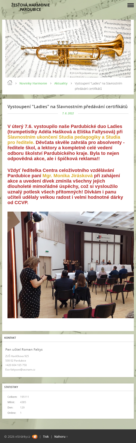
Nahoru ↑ (61, 436)
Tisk (46, 436)
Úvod (9, 82)
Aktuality (61, 83)
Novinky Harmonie (33, 83)
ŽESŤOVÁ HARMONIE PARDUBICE (30, 7)
